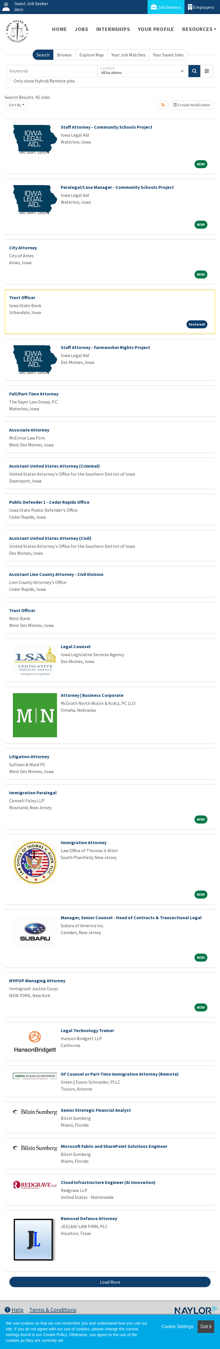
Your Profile (156, 29)
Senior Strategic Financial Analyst (96, 1110)
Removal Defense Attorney (89, 1218)
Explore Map (91, 55)
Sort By (15, 104)
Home (59, 29)
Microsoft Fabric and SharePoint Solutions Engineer (114, 1146)
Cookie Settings (177, 1326)
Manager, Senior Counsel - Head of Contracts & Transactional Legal (131, 917)
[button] (207, 71)
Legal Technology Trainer (87, 1030)
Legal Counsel (76, 646)
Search (43, 55)
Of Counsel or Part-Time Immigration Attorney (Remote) (120, 1074)
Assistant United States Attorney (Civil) (50, 538)
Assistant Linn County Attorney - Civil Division (56, 574)
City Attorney (23, 247)
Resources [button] (197, 29)
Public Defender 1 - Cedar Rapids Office (49, 502)
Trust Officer (22, 297)
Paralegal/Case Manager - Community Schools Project (117, 187)
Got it (206, 1326)
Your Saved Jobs (168, 55)
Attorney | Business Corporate (92, 695)
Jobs (81, 29)
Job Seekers (166, 7)
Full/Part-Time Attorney (33, 394)
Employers (201, 7)
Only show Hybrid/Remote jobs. (45, 81)
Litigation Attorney (29, 756)
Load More (110, 1282)
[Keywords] (52, 71)
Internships (113, 29)
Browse (64, 55)
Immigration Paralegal (33, 792)
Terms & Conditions (52, 1309)
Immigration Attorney (84, 842)
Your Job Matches (128, 55)
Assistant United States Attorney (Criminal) (54, 466)
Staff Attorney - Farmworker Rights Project (105, 347)
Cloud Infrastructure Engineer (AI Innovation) (108, 1182)
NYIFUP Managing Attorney (37, 980)
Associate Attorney (29, 430)
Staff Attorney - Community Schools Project (106, 127)
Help (14, 1309)
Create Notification (192, 104)
